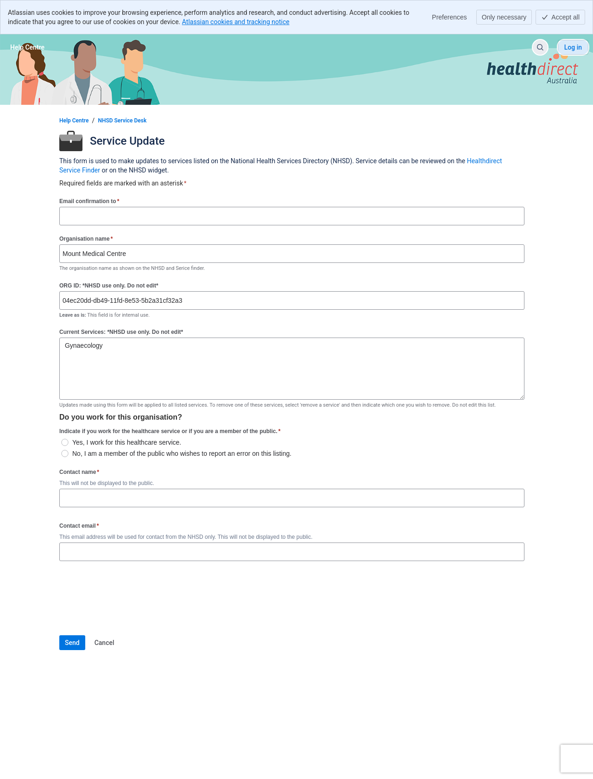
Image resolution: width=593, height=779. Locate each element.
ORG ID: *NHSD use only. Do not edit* (108, 285)
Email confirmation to (89, 201)
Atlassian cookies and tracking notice (236, 22)
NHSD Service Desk (122, 120)
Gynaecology (291, 369)
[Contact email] (292, 551)
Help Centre (73, 120)
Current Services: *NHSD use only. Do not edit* (121, 332)
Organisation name (86, 238)
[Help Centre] (27, 47)
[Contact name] (292, 498)
